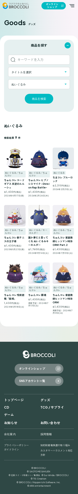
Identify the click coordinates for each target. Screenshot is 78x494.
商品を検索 (39, 99)
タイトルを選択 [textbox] (21, 72)
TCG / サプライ (52, 407)
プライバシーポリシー (16, 445)
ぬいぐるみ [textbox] (18, 84)
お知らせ (10, 423)
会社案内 (10, 434)
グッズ (45, 400)
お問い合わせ (50, 423)
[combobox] (39, 72)
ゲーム (9, 414)
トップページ (14, 400)
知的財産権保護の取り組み (55, 445)
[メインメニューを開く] (72, 5)
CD (6, 407)
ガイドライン (11, 449)
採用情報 (46, 434)
